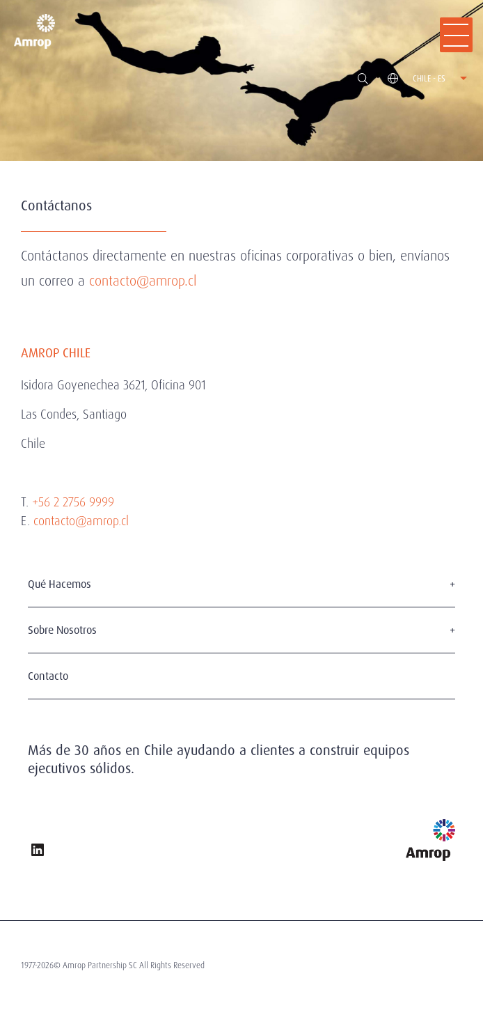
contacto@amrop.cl (142, 281)
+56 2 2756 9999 (73, 502)
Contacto (48, 676)
